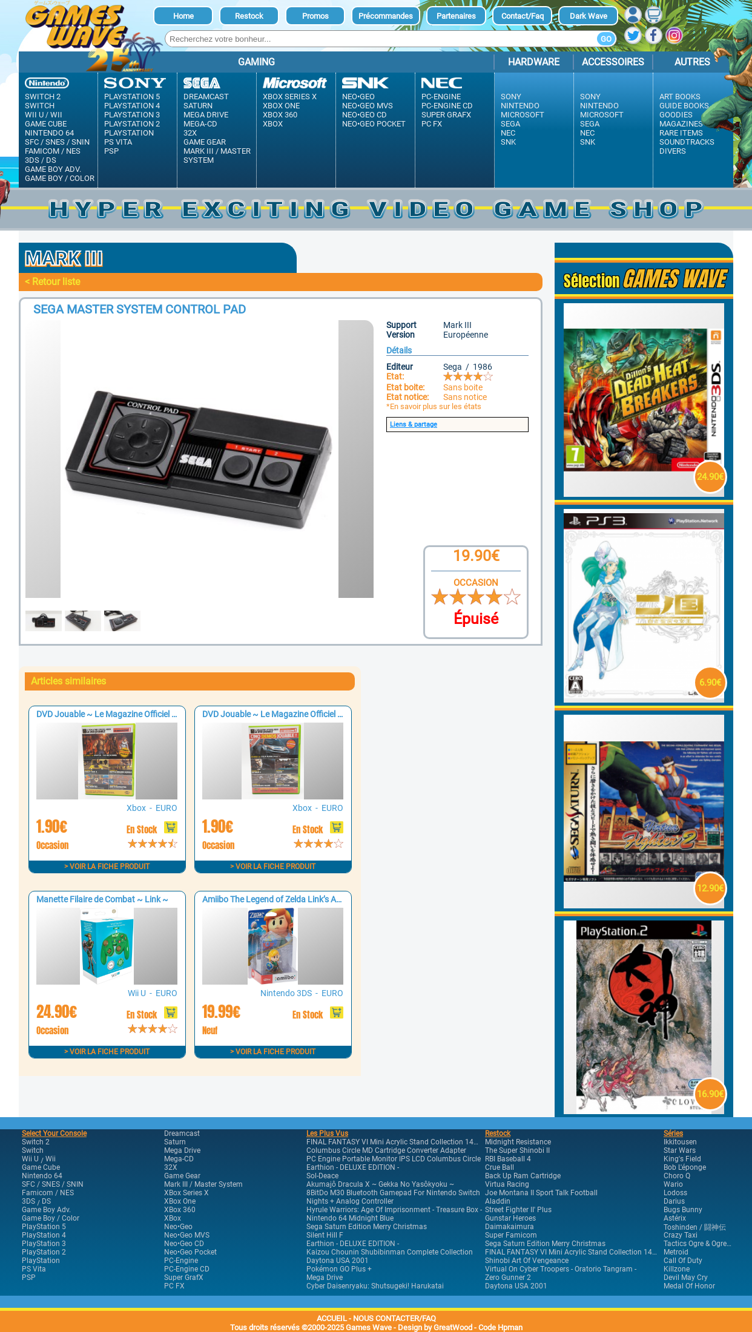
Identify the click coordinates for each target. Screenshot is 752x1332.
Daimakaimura (509, 1226)
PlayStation (129, 132)
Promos (315, 16)
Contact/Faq (522, 16)
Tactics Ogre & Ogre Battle (705, 1243)
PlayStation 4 (132, 105)
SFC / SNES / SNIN (57, 141)
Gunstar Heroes (510, 1218)
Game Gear (204, 141)
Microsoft (522, 114)
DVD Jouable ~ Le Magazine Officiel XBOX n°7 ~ (126, 714)
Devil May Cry (686, 1277)
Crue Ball (499, 1167)
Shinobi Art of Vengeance (527, 1260)
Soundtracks (686, 141)
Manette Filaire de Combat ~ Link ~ (102, 899)
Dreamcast (206, 96)
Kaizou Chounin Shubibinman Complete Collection (389, 1252)
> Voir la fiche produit (107, 866)
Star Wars (680, 1150)
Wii (56, 114)
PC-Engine (441, 96)
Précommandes (385, 16)
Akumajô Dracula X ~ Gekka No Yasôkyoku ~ (380, 1184)
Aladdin (497, 1201)
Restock (249, 16)
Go (606, 39)
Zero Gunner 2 (508, 1277)
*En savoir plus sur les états (433, 406)
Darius (674, 1201)
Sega (510, 123)
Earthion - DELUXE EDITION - (352, 1167)
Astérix (675, 1218)
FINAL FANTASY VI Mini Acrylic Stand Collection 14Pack (398, 1142)
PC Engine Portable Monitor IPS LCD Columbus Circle (393, 1159)
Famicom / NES (53, 151)
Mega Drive (205, 114)
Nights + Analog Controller (350, 1201)
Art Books (680, 96)
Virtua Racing (507, 1184)
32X (190, 132)
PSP (111, 151)
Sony (511, 96)
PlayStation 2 (132, 123)
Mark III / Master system (217, 155)
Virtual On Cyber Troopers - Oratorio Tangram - (560, 1269)
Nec (508, 132)
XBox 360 (280, 114)
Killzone (677, 1269)
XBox (273, 123)
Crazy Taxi (681, 1235)
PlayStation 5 (132, 96)
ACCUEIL (332, 1318)
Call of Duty (683, 1260)
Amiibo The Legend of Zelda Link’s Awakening (287, 899)
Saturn (198, 105)
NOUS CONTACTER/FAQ (394, 1318)
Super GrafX (446, 114)
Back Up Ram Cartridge (523, 1176)
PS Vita (118, 141)
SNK (508, 141)
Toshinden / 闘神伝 (695, 1227)
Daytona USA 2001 (337, 1260)
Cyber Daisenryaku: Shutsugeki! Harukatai (375, 1286)
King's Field (682, 1159)
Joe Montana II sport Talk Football (541, 1193)
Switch (39, 105)
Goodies (676, 114)
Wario (673, 1184)
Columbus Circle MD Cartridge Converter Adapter (386, 1150)
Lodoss (675, 1193)
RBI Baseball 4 (508, 1159)
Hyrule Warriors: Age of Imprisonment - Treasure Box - (394, 1210)
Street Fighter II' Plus (518, 1210)
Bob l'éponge (685, 1167)
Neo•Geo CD (364, 114)
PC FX (431, 123)
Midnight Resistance (518, 1142)
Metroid (676, 1252)
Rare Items (681, 132)
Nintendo (520, 105)
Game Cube (46, 123)
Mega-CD (200, 123)
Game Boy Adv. (53, 169)
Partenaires (456, 16)
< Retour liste (52, 281)
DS (51, 160)
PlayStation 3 (132, 114)
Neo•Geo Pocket (374, 123)
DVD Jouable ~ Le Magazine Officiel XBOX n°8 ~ (292, 714)
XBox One (281, 105)
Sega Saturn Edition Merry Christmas (366, 1226)
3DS (32, 160)
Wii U (34, 114)
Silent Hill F (324, 1235)
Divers (672, 151)
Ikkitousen (680, 1142)
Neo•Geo (358, 96)
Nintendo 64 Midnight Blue (350, 1218)
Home (183, 16)
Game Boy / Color (59, 178)
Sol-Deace (322, 1176)
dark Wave (588, 16)
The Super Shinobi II (517, 1150)
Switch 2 (43, 96)
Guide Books (684, 105)
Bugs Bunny (683, 1210)
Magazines (681, 123)
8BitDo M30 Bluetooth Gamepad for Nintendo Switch (393, 1193)
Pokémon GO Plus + (339, 1269)
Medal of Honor (689, 1286)
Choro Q (677, 1176)
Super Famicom (511, 1235)
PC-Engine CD (447, 105)
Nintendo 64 (49, 132)
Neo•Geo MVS (367, 105)
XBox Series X (290, 96)
